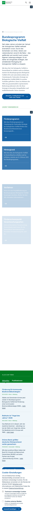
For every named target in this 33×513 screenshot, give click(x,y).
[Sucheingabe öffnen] (25, 3)
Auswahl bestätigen (12, 509)
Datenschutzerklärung (16, 488)
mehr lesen (10, 432)
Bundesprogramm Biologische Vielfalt (14, 31)
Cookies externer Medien (13, 501)
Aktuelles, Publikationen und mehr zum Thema (17, 96)
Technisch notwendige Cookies (15, 491)
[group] (5, 380)
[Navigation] (29, 3)
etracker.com (17, 484)
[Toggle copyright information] (31, 6)
